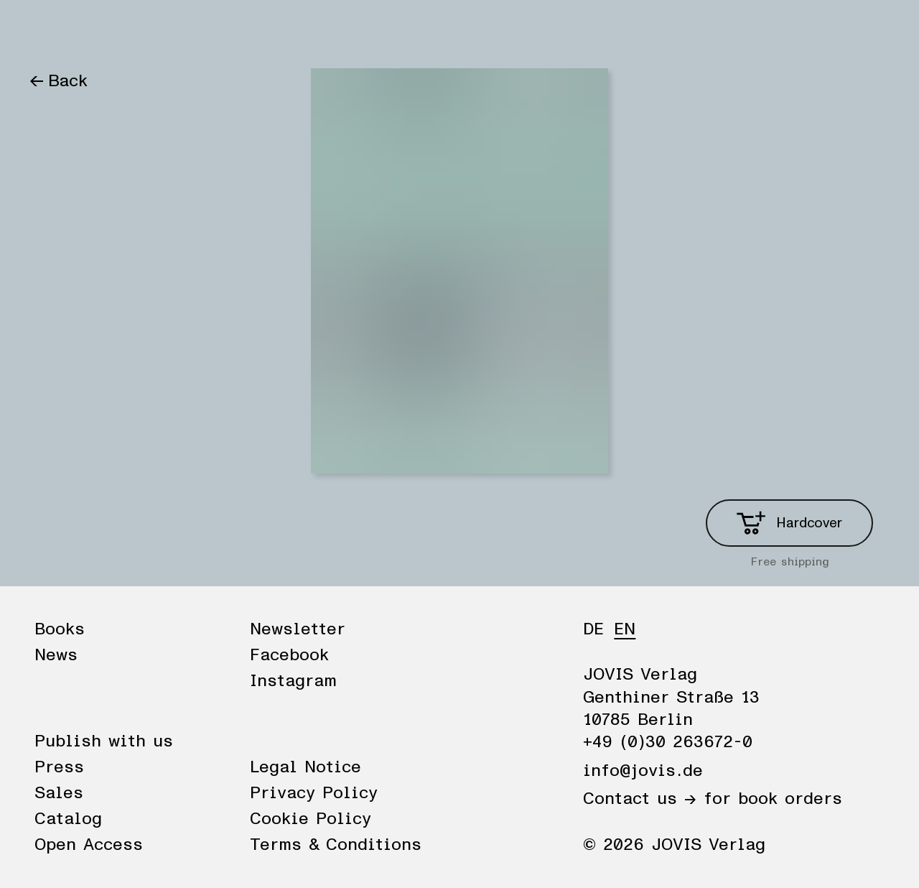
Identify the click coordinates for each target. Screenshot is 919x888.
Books (53, 30)
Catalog (68, 819)
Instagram (293, 681)
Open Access (88, 845)
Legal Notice (305, 767)
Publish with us (103, 741)
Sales (58, 793)
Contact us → (639, 799)
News (117, 30)
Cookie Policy (310, 819)
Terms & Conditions (335, 845)
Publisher (192, 30)
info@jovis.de (643, 771)
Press (59, 767)
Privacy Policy (314, 793)
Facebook (289, 655)
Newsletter (297, 629)
